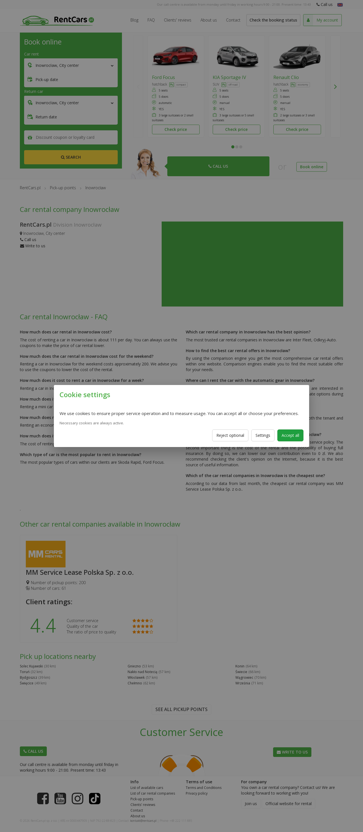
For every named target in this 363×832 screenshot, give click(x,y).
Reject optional (230, 435)
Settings (263, 435)
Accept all (290, 435)
